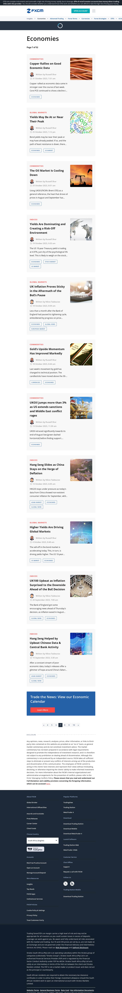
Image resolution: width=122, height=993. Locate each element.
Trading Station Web (71, 845)
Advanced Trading (57, 18)
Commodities (36, 59)
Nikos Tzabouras (53, 301)
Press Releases (32, 818)
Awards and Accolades (35, 814)
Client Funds (31, 828)
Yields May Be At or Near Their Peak (46, 119)
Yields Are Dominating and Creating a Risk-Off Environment (48, 228)
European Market (38, 329)
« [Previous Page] (43, 725)
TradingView (68, 802)
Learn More (42, 710)
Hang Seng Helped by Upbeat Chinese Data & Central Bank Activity (45, 643)
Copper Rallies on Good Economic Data (45, 66)
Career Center (32, 823)
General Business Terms (50, 990)
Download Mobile (70, 829)
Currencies (86, 18)
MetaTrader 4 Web (70, 850)
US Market (49, 150)
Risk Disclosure (62, 947)
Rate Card (65, 990)
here (48, 784)
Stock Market (50, 262)
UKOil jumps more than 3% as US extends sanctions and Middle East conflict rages (48, 409)
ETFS (112, 18)
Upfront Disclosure (80, 947)
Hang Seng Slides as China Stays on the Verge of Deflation (47, 469)
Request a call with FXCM (72, 872)
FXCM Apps (31, 894)
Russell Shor (51, 74)
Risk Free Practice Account (36, 863)
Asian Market (36, 502)
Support (66, 867)
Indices (33, 219)
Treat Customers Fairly (35, 920)
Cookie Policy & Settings (36, 910)
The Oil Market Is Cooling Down (47, 173)
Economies (41, 18)
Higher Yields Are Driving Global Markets (46, 529)
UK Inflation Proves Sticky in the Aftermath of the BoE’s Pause (47, 291)
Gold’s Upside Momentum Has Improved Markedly (47, 351)
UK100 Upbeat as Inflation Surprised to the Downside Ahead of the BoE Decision (48, 585)
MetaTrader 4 (68, 812)
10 (74, 725)
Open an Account (33, 868)
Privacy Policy (32, 915)
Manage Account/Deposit (36, 873)
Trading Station (69, 807)
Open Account (80, 11)
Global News (50, 324)
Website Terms (33, 990)
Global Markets (38, 112)
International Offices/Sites (37, 807)
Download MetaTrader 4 (72, 833)
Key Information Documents (82, 990)
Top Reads (30, 889)
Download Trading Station (73, 824)
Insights (30, 18)
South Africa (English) (36, 840)
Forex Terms (72, 18)
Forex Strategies (100, 18)
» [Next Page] (78, 725)
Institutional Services (35, 899)
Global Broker (32, 802)
